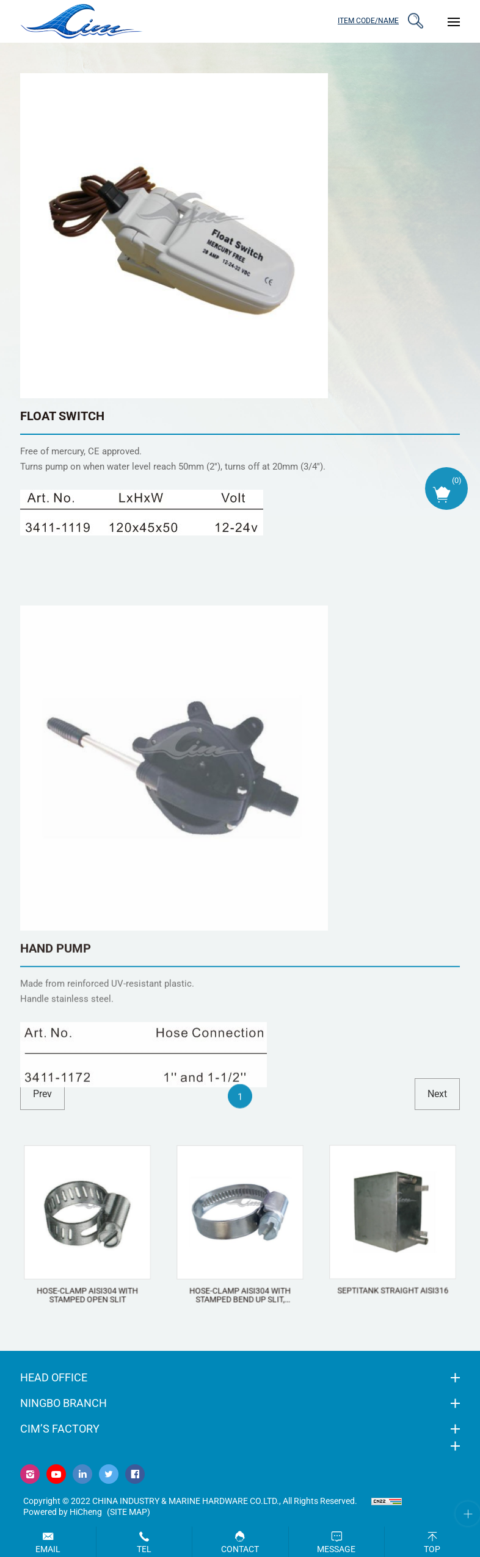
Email (47, 1549)
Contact (240, 1549)
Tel (144, 1549)
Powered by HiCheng (62, 1512)
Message (336, 1549)
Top (432, 1549)
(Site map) (128, 1512)
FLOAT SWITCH (62, 416)
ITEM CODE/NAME (368, 20)
